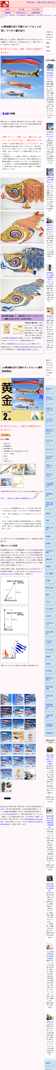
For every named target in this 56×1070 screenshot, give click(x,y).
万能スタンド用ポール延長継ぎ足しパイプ (24, 498)
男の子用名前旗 (49, 687)
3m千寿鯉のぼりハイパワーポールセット (50, 134)
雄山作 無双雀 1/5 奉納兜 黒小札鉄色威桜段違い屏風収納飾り (50, 820)
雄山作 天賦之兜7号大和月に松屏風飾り (50, 886)
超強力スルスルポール (50, 225)
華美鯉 (48, 656)
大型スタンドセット (8, 574)
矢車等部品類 (35, 12)
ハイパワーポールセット (49, 420)
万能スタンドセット (49, 466)
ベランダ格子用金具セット (49, 484)
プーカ (48, 601)
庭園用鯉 (7, 12)
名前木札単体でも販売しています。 (28, 349)
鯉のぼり (12, 15)
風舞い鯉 (49, 559)
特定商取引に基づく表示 (49, 706)
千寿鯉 (48, 580)
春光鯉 (48, 536)
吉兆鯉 (48, 543)
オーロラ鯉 (49, 649)
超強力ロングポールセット (49, 409)
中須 (9, 526)
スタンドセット (48, 15)
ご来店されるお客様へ (49, 725)
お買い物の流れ (49, 716)
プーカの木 (49, 608)
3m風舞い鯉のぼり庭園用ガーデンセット (50, 179)
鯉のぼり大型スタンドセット (49, 431)
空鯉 (47, 520)
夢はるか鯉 (49, 587)
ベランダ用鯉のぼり (49, 457)
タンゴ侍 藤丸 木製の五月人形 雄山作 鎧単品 (50, 954)
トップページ (4, 15)
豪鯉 (47, 594)
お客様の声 (13, 338)
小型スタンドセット (49, 475)
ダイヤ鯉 (21, 9)
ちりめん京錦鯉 (49, 551)
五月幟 (5, 811)
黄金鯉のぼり (31, 15)
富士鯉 (48, 663)
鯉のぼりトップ (49, 389)
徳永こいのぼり (49, 528)
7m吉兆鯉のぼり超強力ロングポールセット (50, 75)
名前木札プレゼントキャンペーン (18, 343)
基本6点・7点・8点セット (50, 399)
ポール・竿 (49, 449)
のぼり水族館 (49, 632)
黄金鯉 (5, 113)
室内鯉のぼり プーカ (50, 316)
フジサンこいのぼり (49, 641)
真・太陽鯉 (49, 573)
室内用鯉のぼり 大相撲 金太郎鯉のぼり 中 (50, 275)
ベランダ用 (39, 15)
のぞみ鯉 (49, 670)
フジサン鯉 (35, 9)
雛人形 (48, 1063)
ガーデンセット (38, 571)
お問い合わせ (49, 696)
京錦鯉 (48, 566)
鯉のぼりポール (22, 12)
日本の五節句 (10, 814)
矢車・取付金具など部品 (49, 504)
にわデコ (49, 616)
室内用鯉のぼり (49, 494)
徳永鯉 (8, 9)
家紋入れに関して (49, 678)
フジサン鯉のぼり (21, 15)
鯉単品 (48, 513)
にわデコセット (49, 623)
